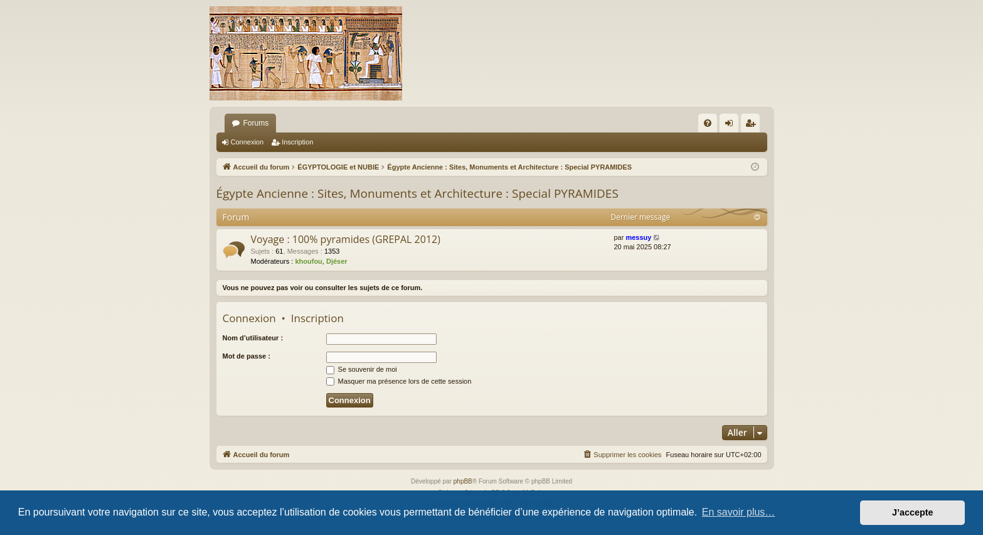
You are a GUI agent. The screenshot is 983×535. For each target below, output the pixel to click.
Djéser (337, 261)
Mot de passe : (246, 356)
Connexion (247, 142)
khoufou (308, 261)
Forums (256, 123)
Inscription (297, 142)
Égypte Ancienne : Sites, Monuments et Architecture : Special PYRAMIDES (417, 193)
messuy (638, 237)
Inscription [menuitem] (752, 125)
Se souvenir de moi (361, 369)
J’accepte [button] (912, 512)
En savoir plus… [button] (738, 512)
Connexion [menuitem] (731, 125)
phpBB (463, 481)
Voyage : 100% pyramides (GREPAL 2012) (345, 239)
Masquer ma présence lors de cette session (399, 381)
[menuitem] (707, 123)
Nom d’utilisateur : (253, 338)
